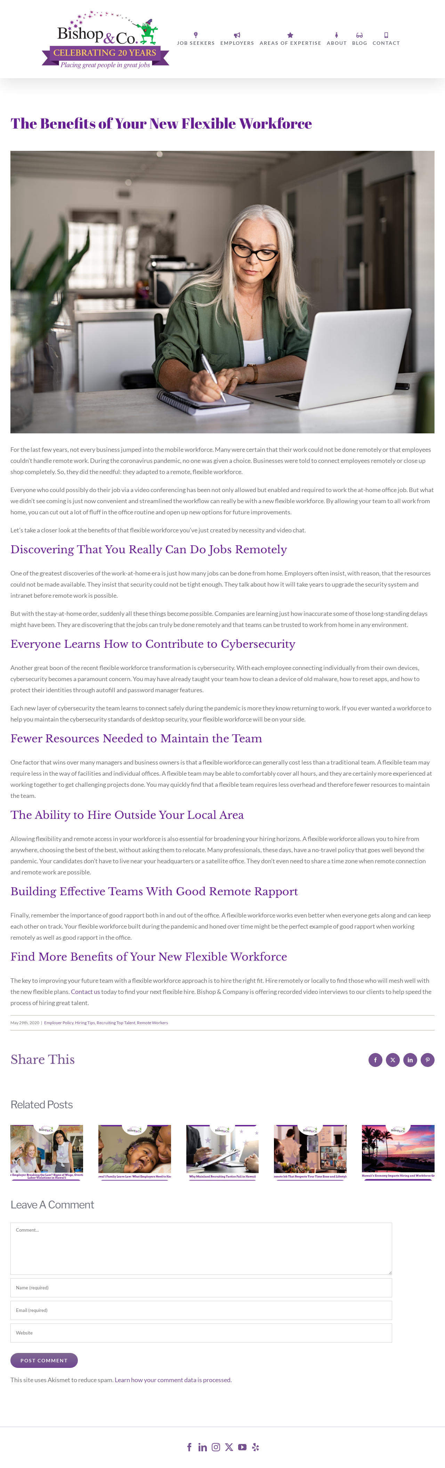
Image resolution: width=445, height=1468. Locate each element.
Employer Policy (58, 1022)
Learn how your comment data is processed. (173, 1380)
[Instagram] (216, 1447)
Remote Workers (152, 1022)
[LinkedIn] (203, 1447)
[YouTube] (242, 1447)
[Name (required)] (201, 1287)
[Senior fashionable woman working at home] (222, 292)
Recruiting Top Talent (116, 1022)
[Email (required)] (201, 1310)
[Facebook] (189, 1447)
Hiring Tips (85, 1022)
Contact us (85, 991)
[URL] (201, 1333)
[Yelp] (255, 1447)
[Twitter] (229, 1447)
